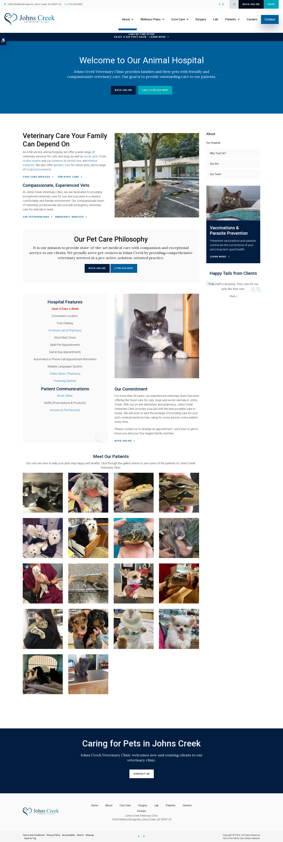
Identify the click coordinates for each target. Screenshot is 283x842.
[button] (43, 492)
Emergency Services (69, 217)
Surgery (200, 19)
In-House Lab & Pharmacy (65, 330)
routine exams (32, 160)
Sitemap (90, 834)
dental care (74, 160)
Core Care (178, 19)
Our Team (215, 174)
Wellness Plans (150, 19)
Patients (230, 19)
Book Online (251, 4)
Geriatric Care (68, 177)
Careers (252, 19)
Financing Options (65, 381)
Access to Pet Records (65, 410)
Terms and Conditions (34, 834)
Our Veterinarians (36, 217)
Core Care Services (36, 177)
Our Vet (214, 163)
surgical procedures (38, 169)
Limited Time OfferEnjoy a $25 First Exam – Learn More (140, 35)
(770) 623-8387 (75, 4)
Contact (270, 19)
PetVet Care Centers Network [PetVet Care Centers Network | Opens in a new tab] (246, 837)
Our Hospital (213, 142)
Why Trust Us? (218, 153)
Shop (271, 4)
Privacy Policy (53, 834)
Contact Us (141, 773)
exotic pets (91, 156)
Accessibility (68, 834)
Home (94, 804)
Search (80, 834)
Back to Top (30, 837)
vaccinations (55, 160)
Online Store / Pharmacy (65, 373)
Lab (215, 19)
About (126, 19)
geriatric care (62, 165)
